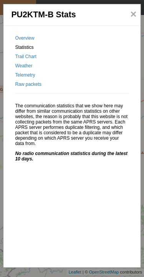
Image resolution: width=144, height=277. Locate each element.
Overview (24, 38)
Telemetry (25, 75)
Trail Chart (25, 56)
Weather (23, 65)
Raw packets (28, 84)
